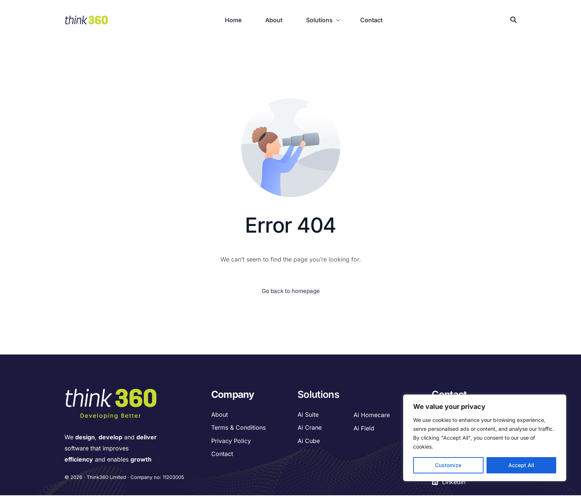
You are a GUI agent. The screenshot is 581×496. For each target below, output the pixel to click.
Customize (448, 465)
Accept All (521, 465)
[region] (484, 438)
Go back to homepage (290, 291)
